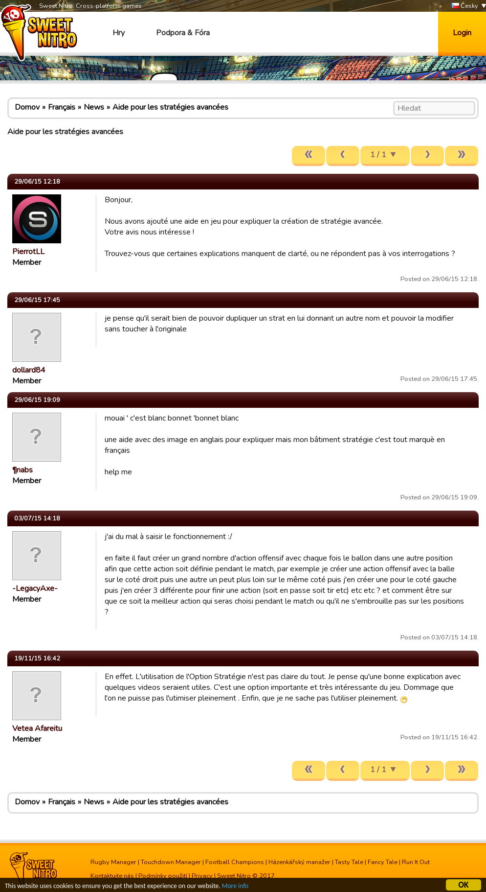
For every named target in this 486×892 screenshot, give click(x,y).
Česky (464, 6)
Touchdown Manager (171, 862)
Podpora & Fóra (183, 32)
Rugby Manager (113, 862)
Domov (27, 107)
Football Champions (234, 862)
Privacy (202, 875)
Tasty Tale (349, 862)
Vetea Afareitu (37, 728)
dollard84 (28, 370)
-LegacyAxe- (35, 588)
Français (61, 107)
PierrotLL (28, 251)
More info (235, 886)
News (94, 107)
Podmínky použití (162, 875)
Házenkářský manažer (299, 862)
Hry (118, 32)
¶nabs (22, 470)
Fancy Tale (383, 862)
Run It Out (416, 862)
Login (462, 32)
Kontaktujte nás (112, 875)
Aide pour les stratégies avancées (170, 107)
